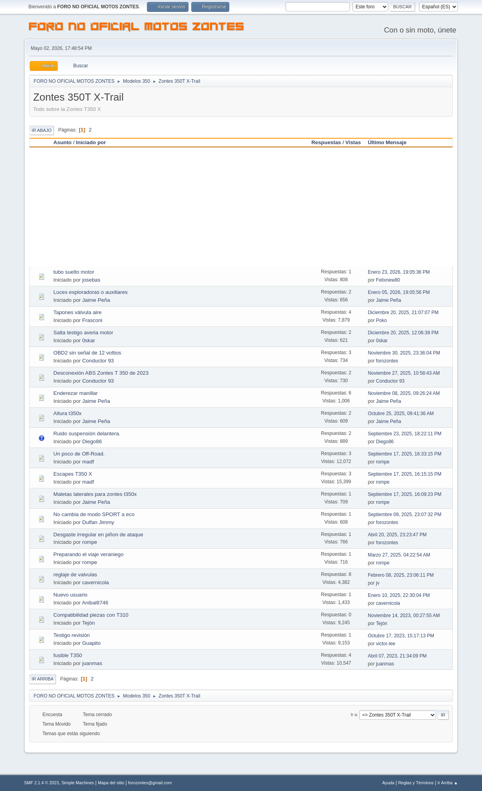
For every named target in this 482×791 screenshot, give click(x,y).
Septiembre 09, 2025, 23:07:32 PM (405, 514)
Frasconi (92, 320)
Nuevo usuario (70, 595)
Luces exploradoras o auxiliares (90, 292)
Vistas (353, 142)
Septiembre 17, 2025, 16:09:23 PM (405, 494)
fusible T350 (67, 655)
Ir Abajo (41, 130)
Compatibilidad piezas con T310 (90, 615)
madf (88, 462)
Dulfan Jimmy (98, 522)
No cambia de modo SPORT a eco (94, 514)
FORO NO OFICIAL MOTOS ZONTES (136, 27)
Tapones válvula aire (77, 312)
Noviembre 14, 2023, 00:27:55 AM (404, 615)
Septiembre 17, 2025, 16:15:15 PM (405, 474)
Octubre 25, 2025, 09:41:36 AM (401, 413)
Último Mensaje (391, 142)
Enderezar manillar (75, 393)
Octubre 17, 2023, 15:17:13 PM (401, 636)
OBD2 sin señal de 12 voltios (87, 353)
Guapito (91, 643)
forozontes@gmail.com (149, 782)
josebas (91, 280)
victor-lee (385, 643)
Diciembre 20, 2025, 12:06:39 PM (403, 332)
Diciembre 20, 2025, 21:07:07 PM (403, 312)
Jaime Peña (96, 300)
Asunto (62, 142)
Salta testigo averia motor (83, 332)
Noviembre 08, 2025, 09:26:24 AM (404, 393)
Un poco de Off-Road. (79, 454)
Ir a (354, 714)
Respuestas (326, 142)
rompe (382, 462)
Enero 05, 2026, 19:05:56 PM (399, 292)
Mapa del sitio (111, 782)
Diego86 (92, 441)
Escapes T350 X (72, 474)
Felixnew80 (388, 280)
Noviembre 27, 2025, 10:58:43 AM (404, 373)
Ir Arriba (42, 679)
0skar (88, 340)
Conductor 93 (98, 361)
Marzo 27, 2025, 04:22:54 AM (399, 555)
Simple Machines (77, 782)
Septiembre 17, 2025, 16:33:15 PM (405, 454)
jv (377, 583)
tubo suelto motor (73, 272)
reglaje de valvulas (75, 575)
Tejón (88, 623)
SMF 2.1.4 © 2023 (41, 782)
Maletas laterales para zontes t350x (95, 494)
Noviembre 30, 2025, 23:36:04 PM (404, 353)
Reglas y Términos (416, 782)
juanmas (92, 663)
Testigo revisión (71, 635)
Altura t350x (67, 413)
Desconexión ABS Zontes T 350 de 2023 (101, 373)
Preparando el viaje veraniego (88, 554)
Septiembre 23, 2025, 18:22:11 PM (405, 433)
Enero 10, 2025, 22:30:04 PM (399, 595)
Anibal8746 (95, 603)
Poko (381, 320)
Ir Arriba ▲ (448, 782)
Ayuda (388, 782)
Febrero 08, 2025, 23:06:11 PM (401, 575)
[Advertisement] (241, 206)
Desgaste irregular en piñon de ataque (98, 534)
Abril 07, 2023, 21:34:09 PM (397, 656)
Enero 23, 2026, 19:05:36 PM (399, 272)
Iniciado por (91, 142)
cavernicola (95, 582)
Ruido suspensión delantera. (86, 433)
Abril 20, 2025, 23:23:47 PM (397, 534)
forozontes (387, 361)
